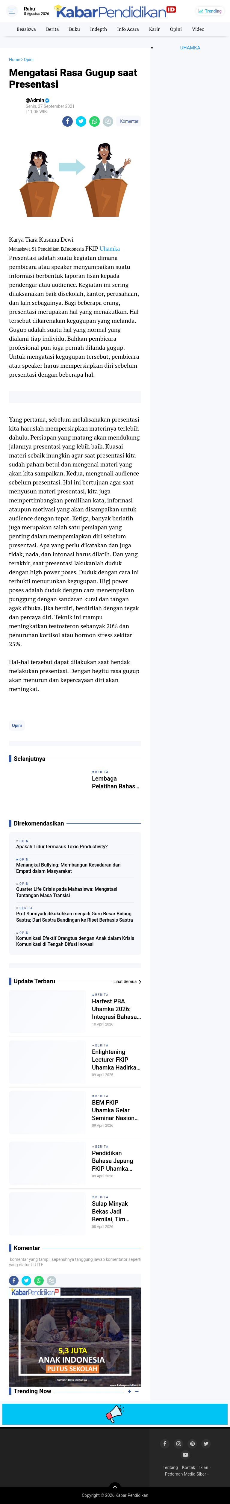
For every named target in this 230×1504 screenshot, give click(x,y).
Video (198, 29)
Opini (176, 29)
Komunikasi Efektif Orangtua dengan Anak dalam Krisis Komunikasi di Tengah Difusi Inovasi (75, 941)
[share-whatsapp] (94, 121)
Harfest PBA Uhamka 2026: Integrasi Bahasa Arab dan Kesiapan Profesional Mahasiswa (114, 1009)
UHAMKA (190, 48)
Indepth (98, 29)
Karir (154, 29)
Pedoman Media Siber (185, 1474)
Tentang (170, 1467)
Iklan (203, 1467)
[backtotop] (115, 1488)
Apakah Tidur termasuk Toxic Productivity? (62, 846)
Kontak (188, 1467)
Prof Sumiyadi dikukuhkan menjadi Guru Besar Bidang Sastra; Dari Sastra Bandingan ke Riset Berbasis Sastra (74, 917)
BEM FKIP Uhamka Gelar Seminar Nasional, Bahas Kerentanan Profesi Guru (116, 1110)
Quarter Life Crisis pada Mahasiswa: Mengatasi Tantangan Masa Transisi (66, 892)
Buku (74, 29)
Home (14, 59)
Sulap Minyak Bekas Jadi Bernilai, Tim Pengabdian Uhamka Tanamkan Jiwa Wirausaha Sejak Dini (114, 1211)
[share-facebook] (67, 121)
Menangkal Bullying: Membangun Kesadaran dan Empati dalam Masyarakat (68, 868)
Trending (213, 11)
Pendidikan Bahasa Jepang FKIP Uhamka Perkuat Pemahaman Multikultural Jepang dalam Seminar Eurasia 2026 (113, 1161)
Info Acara (128, 29)
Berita (52, 29)
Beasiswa (26, 29)
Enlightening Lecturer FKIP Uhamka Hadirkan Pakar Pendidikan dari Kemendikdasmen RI (116, 1059)
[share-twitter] (81, 121)
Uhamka (109, 248)
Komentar (128, 121)
